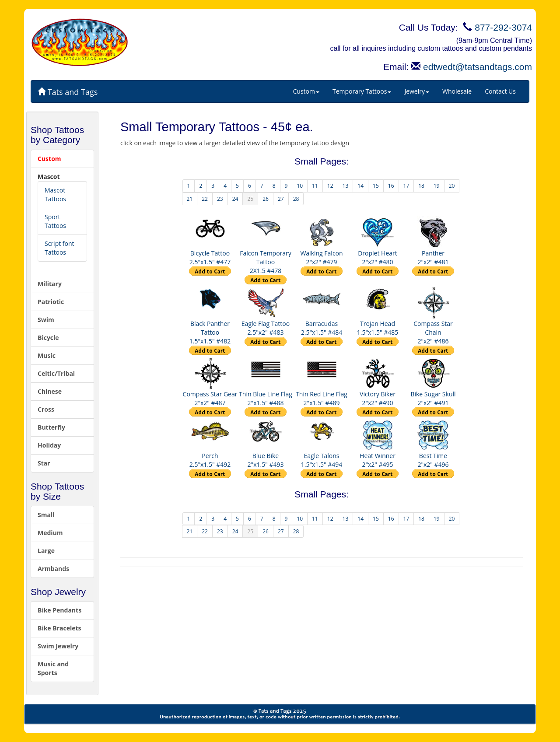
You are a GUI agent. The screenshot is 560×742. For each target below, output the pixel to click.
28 (296, 199)
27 (281, 199)
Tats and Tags (68, 92)
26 (265, 199)
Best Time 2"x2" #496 (432, 460)
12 (330, 185)
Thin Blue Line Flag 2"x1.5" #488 (265, 398)
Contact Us (500, 91)
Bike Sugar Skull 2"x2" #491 (432, 398)
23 (220, 199)
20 (452, 185)
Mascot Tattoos (55, 194)
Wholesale (457, 91)
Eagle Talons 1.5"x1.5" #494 (322, 460)
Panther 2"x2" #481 (432, 257)
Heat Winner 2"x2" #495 (378, 460)
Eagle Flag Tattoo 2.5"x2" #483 (266, 327)
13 (346, 185)
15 (376, 185)
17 (406, 185)
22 (205, 199)
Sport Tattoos (55, 221)
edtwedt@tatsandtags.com (477, 67)
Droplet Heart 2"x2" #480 (377, 257)
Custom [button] (306, 91)
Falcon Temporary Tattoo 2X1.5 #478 (265, 262)
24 (235, 199)
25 (250, 199)
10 (300, 185)
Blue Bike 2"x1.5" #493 (266, 460)
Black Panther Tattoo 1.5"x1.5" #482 (210, 332)
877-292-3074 (503, 27)
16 (391, 185)
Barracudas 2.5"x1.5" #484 (322, 327)
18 (421, 185)
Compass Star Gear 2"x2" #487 (210, 398)
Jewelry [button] (416, 91)
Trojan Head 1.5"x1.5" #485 (378, 327)
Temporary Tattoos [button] (361, 91)
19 (437, 185)
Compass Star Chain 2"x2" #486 (433, 332)
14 (360, 185)
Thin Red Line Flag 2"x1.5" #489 (321, 398)
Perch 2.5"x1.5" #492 (210, 460)
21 (190, 199)
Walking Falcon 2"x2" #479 (321, 257)
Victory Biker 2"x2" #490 (378, 398)
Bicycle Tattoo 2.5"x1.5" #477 (210, 257)
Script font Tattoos (59, 247)
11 (315, 185)
